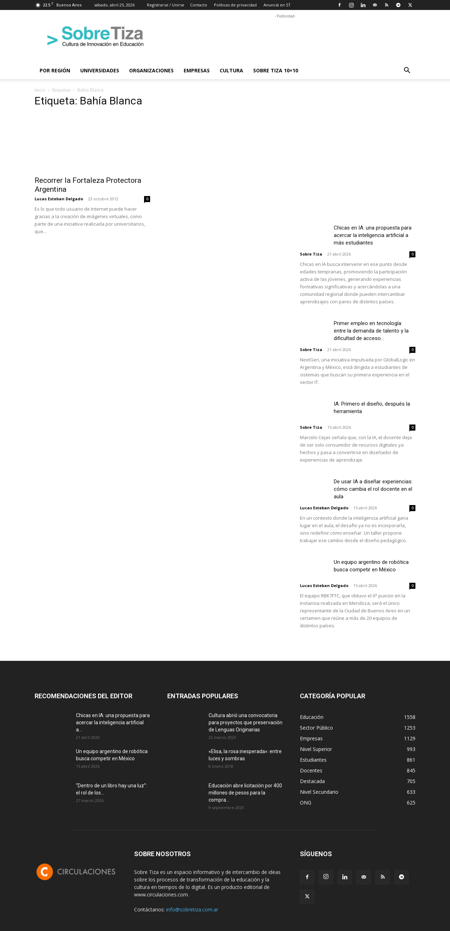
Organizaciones (151, 70)
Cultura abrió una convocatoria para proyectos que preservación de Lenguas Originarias (245, 722)
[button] (406, 71)
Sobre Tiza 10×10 (275, 70)
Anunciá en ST (277, 4)
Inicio (40, 90)
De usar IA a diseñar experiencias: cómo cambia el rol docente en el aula (373, 489)
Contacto (198, 4)
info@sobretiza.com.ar (192, 909)
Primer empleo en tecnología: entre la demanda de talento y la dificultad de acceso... (371, 330)
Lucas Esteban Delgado (59, 198)
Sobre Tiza (311, 254)
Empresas (197, 70)
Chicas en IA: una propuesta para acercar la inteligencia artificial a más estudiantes (372, 235)
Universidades (99, 70)
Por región (55, 70)
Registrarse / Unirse (165, 4)
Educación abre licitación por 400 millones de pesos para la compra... (245, 793)
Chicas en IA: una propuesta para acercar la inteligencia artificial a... (113, 722)
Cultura (231, 70)
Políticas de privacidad (235, 4)
